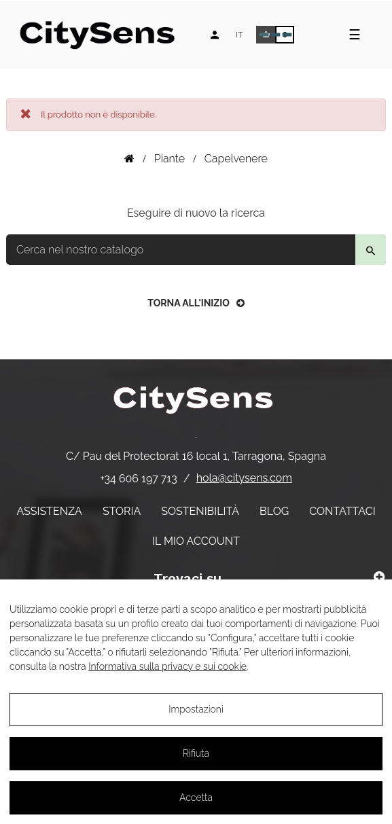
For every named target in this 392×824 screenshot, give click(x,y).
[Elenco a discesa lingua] (239, 34)
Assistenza (49, 511)
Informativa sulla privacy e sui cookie (167, 666)
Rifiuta (196, 753)
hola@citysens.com (244, 477)
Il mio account (196, 541)
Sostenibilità (200, 511)
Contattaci (342, 511)
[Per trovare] (196, 249)
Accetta (196, 797)
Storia (122, 511)
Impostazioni (196, 709)
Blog (274, 511)
